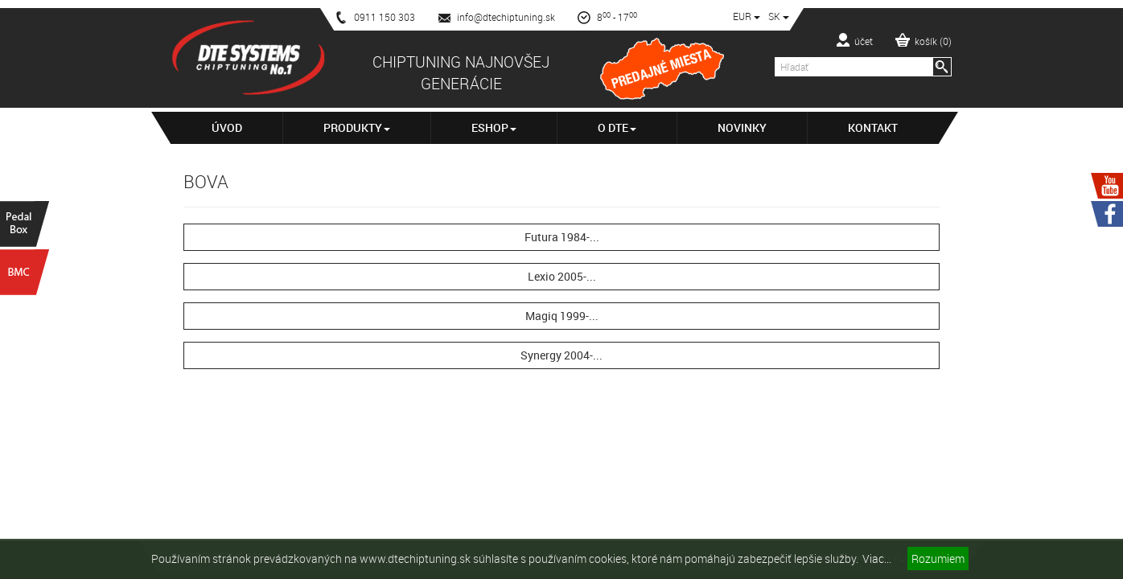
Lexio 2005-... (562, 276)
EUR (746, 16)
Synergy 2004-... (561, 355)
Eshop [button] (493, 127)
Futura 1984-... (561, 236)
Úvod (227, 127)
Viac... (876, 558)
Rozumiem (938, 558)
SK (778, 16)
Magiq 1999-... (562, 315)
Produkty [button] (356, 127)
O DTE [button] (617, 127)
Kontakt (873, 127)
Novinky (742, 127)
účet (855, 40)
